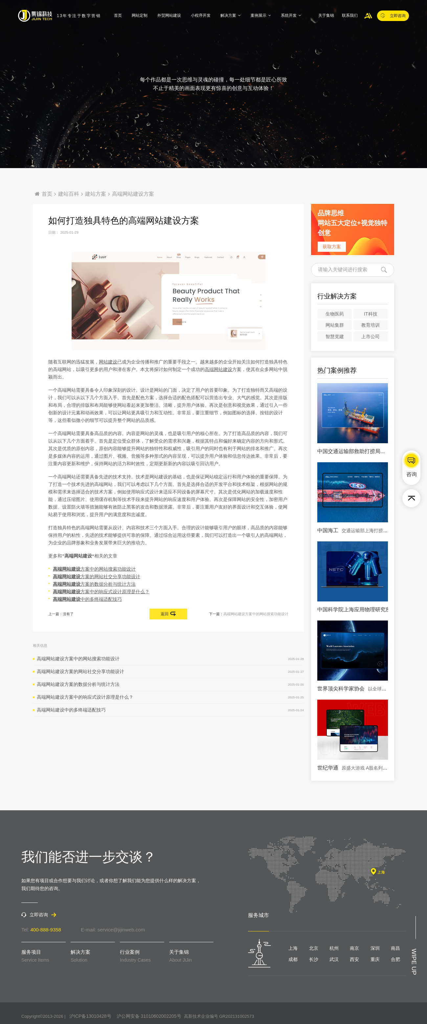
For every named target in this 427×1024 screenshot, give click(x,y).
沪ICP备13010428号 (90, 1016)
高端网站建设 (218, 398)
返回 (168, 615)
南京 (354, 948)
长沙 (313, 959)
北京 (313, 948)
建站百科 (68, 194)
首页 (118, 15)
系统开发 (291, 15)
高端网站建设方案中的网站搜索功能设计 (255, 616)
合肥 (395, 959)
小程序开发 (201, 15)
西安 (354, 959)
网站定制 (139, 15)
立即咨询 (393, 15)
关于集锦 (326, 15)
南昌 (395, 948)
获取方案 (332, 246)
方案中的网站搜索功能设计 (93, 598)
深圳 (375, 948)
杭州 (334, 948)
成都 (293, 959)
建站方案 (95, 194)
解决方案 (230, 15)
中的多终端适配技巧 (86, 628)
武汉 (334, 959)
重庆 (375, 959)
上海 (293, 948)
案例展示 (261, 15)
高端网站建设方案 (133, 194)
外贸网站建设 (169, 15)
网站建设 (108, 391)
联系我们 (350, 15)
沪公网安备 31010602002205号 (149, 1016)
